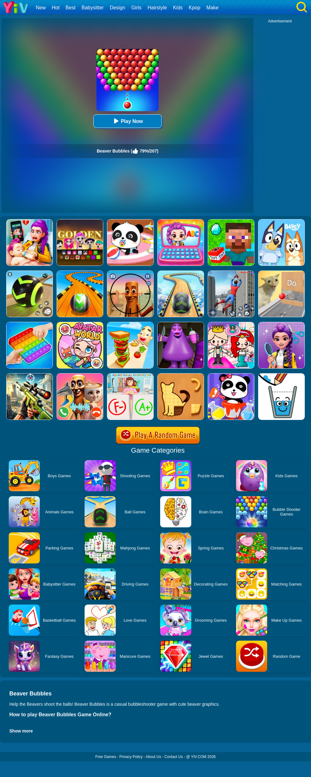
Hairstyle (157, 7)
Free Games (105, 757)
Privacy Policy (131, 757)
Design (117, 7)
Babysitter (92, 7)
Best (71, 7)
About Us (153, 757)
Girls (136, 7)
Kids (178, 7)
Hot (55, 7)
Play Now (127, 121)
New (41, 7)
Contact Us (174, 757)
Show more (21, 730)
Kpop (194, 7)
